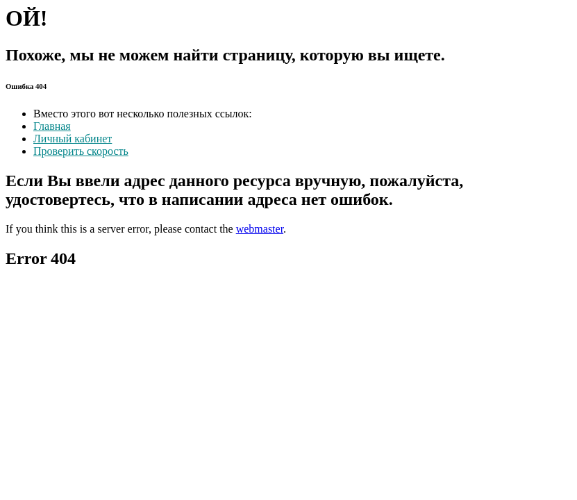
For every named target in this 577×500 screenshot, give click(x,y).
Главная (52, 126)
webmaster (259, 229)
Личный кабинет (72, 138)
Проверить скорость (80, 151)
